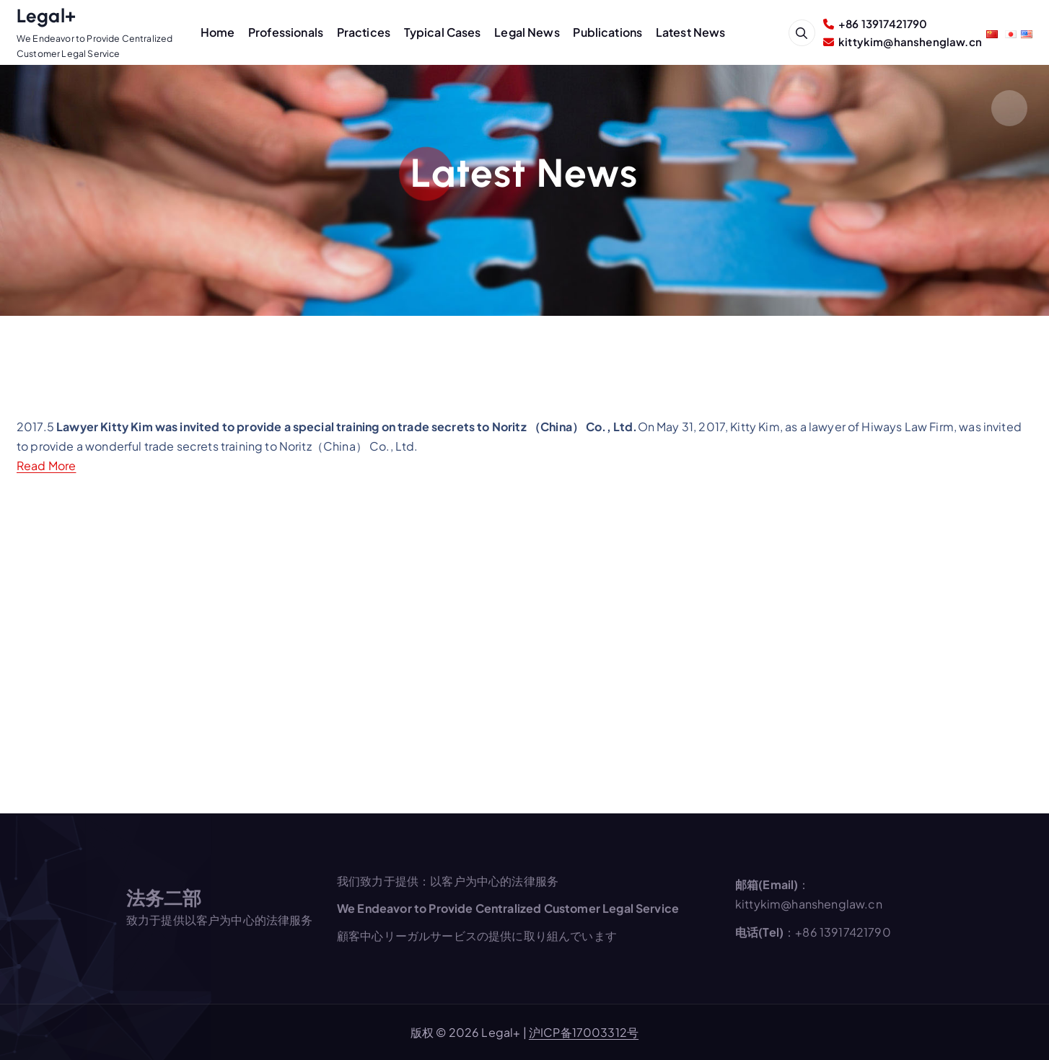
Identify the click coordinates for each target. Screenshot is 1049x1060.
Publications (607, 32)
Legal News (527, 32)
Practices (363, 32)
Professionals (285, 32)
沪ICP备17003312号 (583, 1032)
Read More (46, 465)
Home (218, 32)
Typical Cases (442, 32)
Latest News (691, 32)
